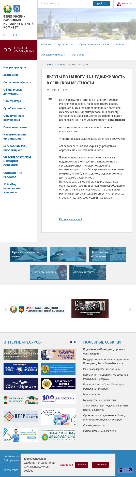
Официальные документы (12, 91)
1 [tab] (71, 342)
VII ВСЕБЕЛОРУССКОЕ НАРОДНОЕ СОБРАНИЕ (17, 161)
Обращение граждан (53, 54)
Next (129, 309)
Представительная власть (94, 44)
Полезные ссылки (15, 127)
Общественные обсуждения (13, 118)
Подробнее (66, 465)
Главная (50, 65)
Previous (7, 309)
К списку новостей (70, 219)
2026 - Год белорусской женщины (12, 188)
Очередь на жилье (44, 272)
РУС (5, 35)
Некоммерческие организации (14, 136)
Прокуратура (12, 101)
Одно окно (78, 54)
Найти (101, 4)
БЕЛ (15, 35)
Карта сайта (127, 4)
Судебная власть (14, 108)
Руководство (65, 44)
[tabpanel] (39, 397)
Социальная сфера (17, 82)
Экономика (12, 75)
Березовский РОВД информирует (15, 148)
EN (10, 35)
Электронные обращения (100, 254)
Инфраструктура (14, 67)
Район (120, 44)
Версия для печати (50, 98)
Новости (46, 44)
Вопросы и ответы (84, 272)
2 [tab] (74, 342)
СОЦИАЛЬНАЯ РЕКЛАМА (12, 175)
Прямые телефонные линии (26, 254)
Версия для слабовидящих (24, 50)
